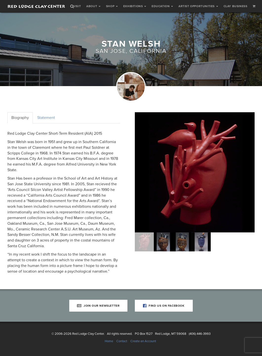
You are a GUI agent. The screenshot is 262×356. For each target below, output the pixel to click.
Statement (46, 117)
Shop (112, 6)
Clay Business (235, 6)
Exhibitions (134, 6)
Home (109, 341)
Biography (20, 117)
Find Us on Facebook (164, 305)
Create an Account (143, 341)
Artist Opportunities (198, 6)
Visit (77, 6)
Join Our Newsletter (98, 305)
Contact (121, 341)
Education (162, 6)
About (93, 6)
